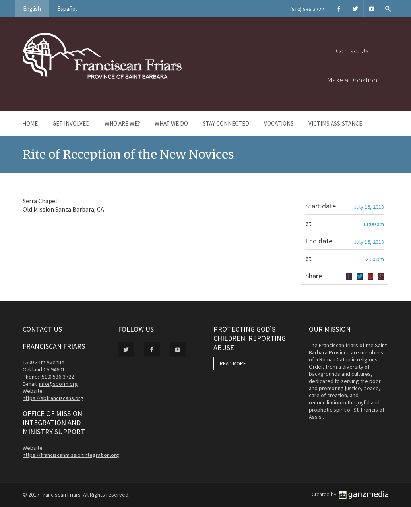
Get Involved (71, 123)
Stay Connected (226, 123)
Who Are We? (122, 123)
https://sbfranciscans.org (53, 398)
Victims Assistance (335, 123)
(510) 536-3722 (307, 9)
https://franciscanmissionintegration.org (71, 454)
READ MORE (233, 363)
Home (30, 123)
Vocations (279, 123)
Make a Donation (352, 79)
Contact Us (352, 50)
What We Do (171, 123)
